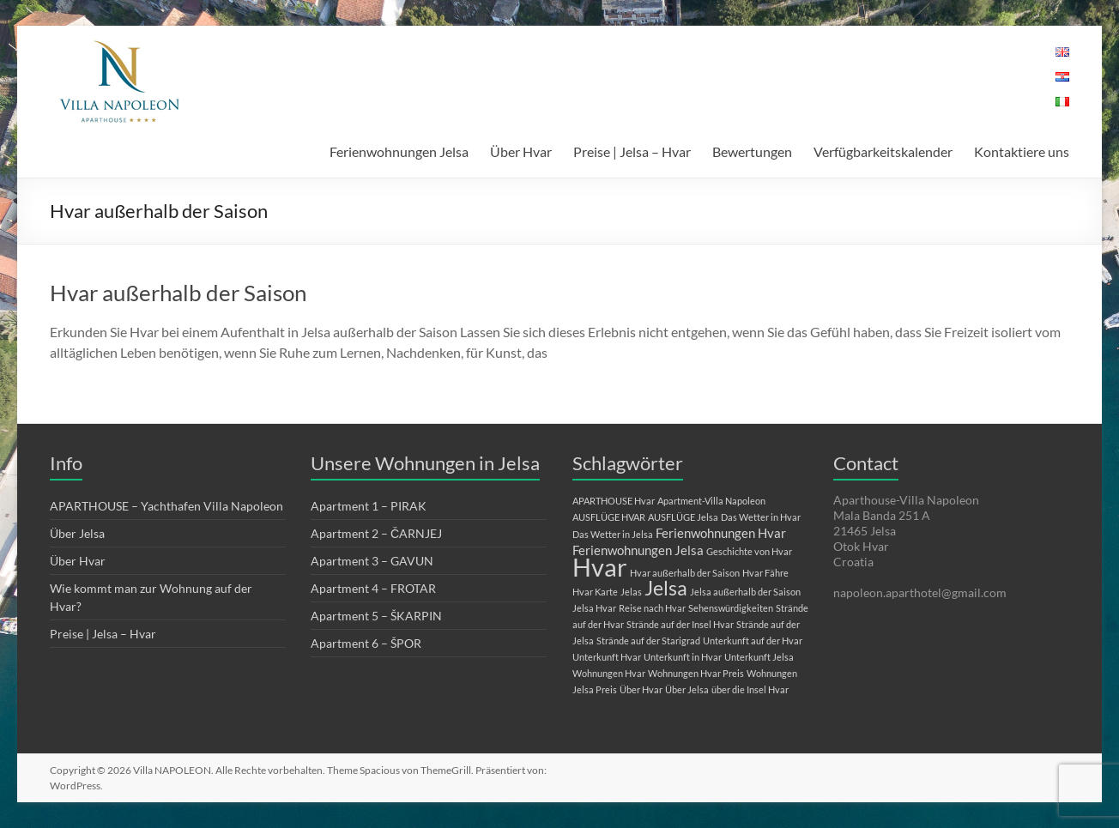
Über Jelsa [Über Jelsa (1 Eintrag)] (687, 689)
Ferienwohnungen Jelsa (399, 151)
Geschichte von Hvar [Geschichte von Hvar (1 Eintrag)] (749, 551)
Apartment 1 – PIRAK (368, 506)
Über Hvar (521, 151)
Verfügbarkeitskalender (883, 151)
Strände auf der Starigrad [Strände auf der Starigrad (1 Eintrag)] (648, 640)
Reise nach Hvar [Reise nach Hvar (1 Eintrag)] (652, 607)
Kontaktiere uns (1021, 151)
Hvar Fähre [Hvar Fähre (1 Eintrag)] (765, 572)
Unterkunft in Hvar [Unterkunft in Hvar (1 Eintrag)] (683, 656)
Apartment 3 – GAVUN (372, 560)
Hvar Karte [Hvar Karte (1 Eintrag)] (595, 591)
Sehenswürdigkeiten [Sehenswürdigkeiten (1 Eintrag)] (730, 607)
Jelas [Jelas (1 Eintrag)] (631, 591)
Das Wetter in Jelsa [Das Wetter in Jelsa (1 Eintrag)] (612, 534)
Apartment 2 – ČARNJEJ (376, 533)
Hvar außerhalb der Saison (178, 292)
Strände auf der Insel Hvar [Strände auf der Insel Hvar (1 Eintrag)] (680, 624)
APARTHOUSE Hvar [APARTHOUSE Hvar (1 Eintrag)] (613, 500)
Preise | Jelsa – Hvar (632, 151)
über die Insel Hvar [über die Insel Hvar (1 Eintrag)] (750, 689)
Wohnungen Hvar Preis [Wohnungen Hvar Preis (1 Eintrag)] (696, 673)
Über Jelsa (77, 533)
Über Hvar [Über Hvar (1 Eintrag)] (641, 689)
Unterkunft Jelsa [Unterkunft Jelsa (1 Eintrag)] (759, 656)
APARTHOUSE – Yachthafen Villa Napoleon (166, 506)
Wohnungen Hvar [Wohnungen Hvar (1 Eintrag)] (608, 673)
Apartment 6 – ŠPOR (366, 643)
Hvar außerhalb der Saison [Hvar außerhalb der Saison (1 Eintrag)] (685, 572)
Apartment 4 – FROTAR (373, 588)
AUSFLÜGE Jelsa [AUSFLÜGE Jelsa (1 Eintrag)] (683, 517)
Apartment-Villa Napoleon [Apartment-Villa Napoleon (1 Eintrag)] (711, 500)
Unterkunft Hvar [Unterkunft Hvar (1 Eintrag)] (606, 656)
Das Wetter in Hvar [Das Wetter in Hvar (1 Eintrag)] (761, 517)
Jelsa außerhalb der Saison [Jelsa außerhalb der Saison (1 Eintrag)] (745, 591)
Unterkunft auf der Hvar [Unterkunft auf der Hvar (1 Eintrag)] (752, 640)
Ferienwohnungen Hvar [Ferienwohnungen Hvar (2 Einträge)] (721, 533)
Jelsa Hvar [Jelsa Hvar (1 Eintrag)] (594, 607)
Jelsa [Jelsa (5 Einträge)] (665, 588)
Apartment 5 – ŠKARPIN (376, 615)
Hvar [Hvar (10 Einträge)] (599, 567)
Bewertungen (752, 151)
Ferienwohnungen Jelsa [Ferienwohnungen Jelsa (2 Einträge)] (638, 550)
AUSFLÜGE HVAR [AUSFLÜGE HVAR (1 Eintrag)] (608, 517)
